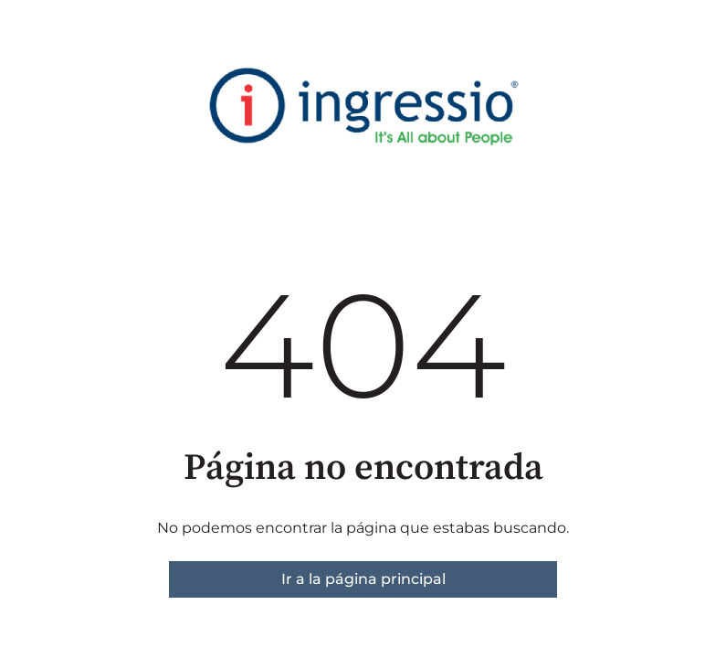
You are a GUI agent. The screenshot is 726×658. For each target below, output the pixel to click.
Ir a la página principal (363, 579)
